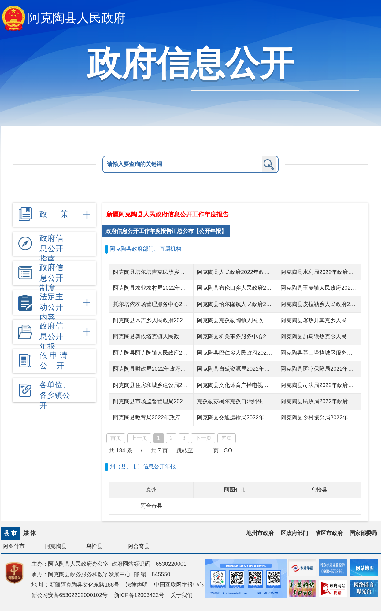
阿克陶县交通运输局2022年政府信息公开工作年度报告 (263, 417)
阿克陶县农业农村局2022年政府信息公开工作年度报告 (179, 288)
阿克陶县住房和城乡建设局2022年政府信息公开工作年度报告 (188, 385)
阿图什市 (235, 490)
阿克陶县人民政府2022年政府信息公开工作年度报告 (261, 272)
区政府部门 (294, 533)
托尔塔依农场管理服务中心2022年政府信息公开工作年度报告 (188, 304)
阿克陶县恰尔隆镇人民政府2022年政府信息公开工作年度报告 (272, 304)
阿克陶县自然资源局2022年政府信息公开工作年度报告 (263, 369)
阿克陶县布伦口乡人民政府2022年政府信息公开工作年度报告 (272, 288)
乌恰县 (319, 490)
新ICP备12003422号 (139, 595)
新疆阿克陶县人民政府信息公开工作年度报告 (167, 214)
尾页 (226, 438)
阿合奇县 (151, 506)
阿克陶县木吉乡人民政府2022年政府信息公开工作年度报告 (185, 320)
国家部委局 (363, 533)
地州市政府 (260, 533)
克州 (151, 490)
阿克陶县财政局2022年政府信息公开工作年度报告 (174, 369)
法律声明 (137, 585)
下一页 (203, 438)
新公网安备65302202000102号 (69, 595)
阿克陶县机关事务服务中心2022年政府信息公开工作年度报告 (272, 336)
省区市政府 (329, 533)
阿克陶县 (56, 546)
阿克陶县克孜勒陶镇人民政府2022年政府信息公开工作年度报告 (274, 320)
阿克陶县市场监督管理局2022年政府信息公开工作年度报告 (185, 401)
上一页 (139, 438)
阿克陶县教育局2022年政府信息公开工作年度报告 (174, 417)
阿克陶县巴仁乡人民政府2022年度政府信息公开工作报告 (266, 353)
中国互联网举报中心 (179, 585)
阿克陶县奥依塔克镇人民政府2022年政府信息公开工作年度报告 (190, 336)
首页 (115, 438)
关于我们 (182, 595)
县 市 (10, 533)
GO (228, 450)
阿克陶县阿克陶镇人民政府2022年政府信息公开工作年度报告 (188, 353)
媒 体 (29, 533)
